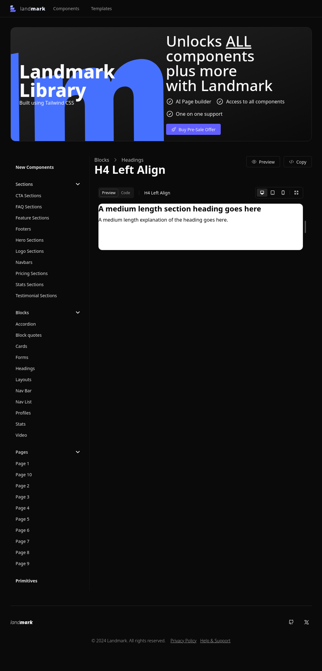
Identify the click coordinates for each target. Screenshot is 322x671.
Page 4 (22, 508)
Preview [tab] (109, 192)
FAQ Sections (29, 207)
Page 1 (22, 463)
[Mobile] (283, 193)
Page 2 (22, 486)
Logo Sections (30, 251)
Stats (21, 424)
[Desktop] (262, 193)
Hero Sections (30, 240)
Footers (23, 229)
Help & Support (215, 641)
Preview (263, 162)
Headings (25, 368)
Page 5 (22, 519)
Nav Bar (24, 391)
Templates (101, 8)
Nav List (24, 402)
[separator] (305, 227)
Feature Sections (32, 218)
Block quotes (29, 335)
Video (21, 435)
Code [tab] (125, 192)
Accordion (26, 324)
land (21, 622)
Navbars (24, 262)
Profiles (23, 413)
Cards (21, 346)
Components (66, 8)
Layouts (23, 379)
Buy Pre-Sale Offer (193, 129)
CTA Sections (28, 195)
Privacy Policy (183, 641)
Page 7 (22, 541)
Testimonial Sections (36, 295)
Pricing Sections (32, 273)
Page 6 (22, 530)
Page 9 (22, 563)
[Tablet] (272, 193)
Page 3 (22, 497)
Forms (22, 357)
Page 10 (24, 474)
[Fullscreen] (296, 193)
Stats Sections (30, 284)
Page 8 (22, 552)
